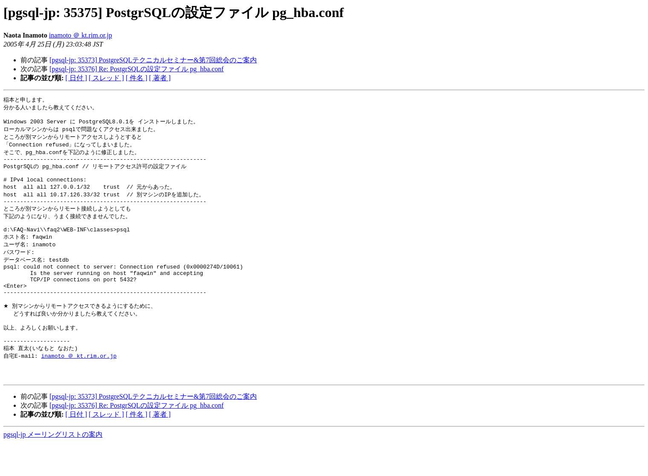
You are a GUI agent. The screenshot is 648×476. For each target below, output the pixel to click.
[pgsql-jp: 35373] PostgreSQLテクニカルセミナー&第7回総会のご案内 (153, 60)
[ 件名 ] (137, 78)
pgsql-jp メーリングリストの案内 (52, 467)
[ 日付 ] (76, 78)
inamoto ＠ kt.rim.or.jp (80, 35)
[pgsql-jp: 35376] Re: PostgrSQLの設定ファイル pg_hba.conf (136, 69)
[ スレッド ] (106, 78)
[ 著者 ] (160, 78)
